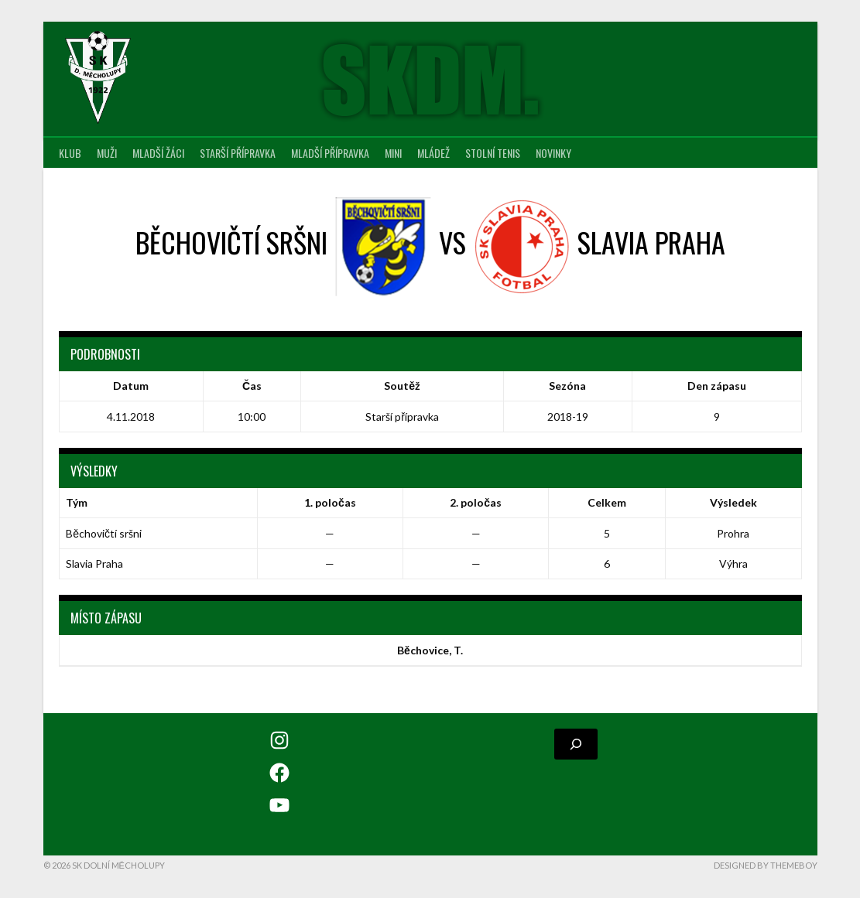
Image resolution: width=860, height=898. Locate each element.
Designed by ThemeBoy (765, 865)
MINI (393, 153)
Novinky (553, 153)
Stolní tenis (492, 153)
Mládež (433, 153)
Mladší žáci (158, 153)
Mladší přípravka (330, 153)
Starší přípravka (238, 153)
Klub (70, 153)
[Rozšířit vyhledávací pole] (576, 744)
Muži (107, 153)
